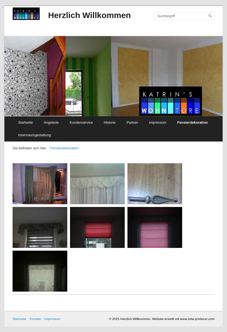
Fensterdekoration (192, 122)
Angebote (51, 122)
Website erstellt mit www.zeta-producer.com (183, 319)
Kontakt (35, 319)
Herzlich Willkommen (89, 15)
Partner (132, 122)
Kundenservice (81, 122)
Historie (110, 122)
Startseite (25, 122)
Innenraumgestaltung (34, 135)
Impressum (157, 122)
